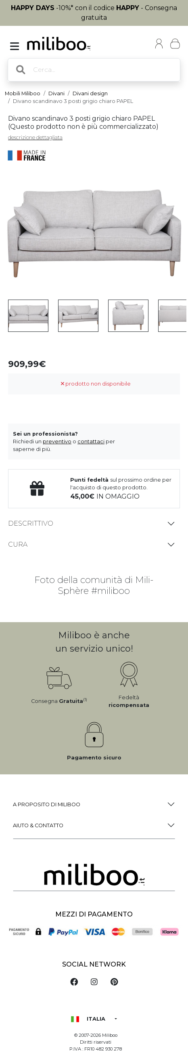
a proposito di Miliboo (46, 804)
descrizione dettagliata (35, 137)
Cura (17, 544)
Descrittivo (30, 523)
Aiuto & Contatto (38, 825)
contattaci (90, 441)
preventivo (57, 441)
